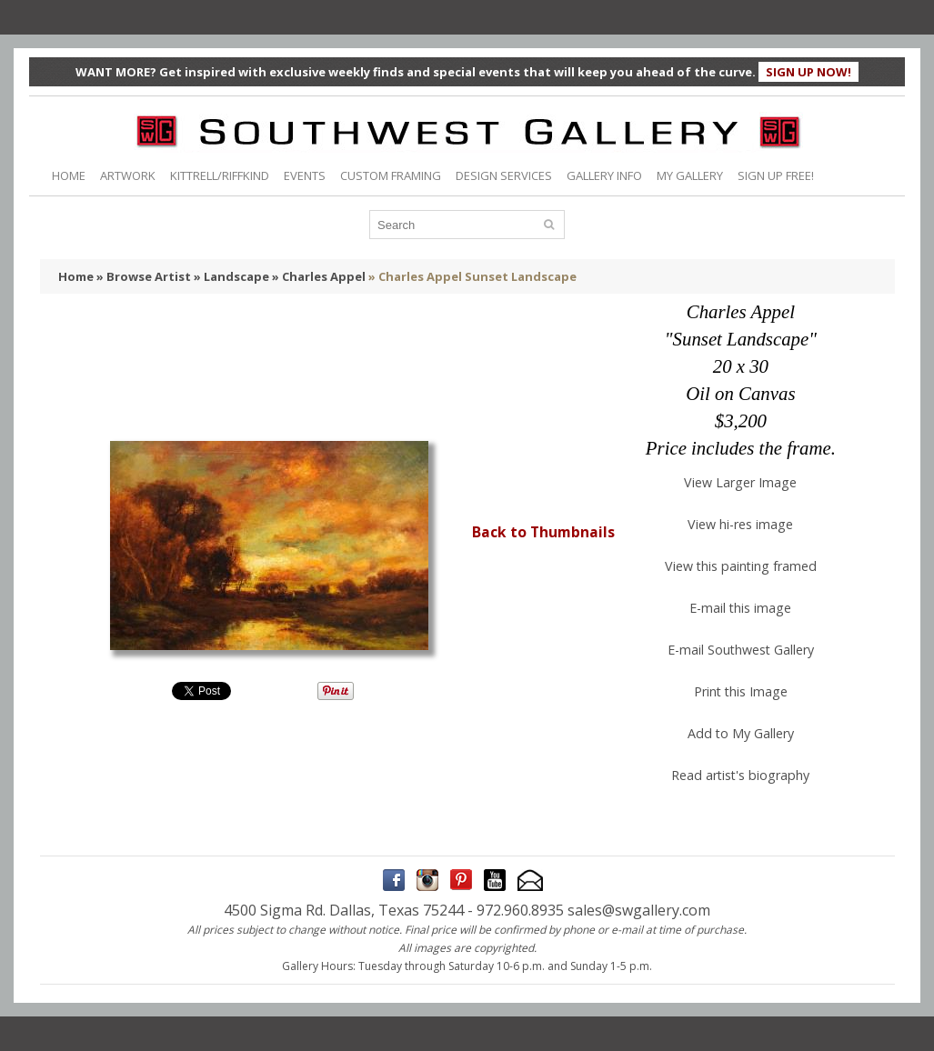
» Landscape (231, 276)
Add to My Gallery (741, 733)
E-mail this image (740, 607)
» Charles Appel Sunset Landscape (472, 276)
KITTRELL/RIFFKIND (219, 175)
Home (76, 276)
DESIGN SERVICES (504, 175)
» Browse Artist (143, 276)
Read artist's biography (740, 775)
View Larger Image (740, 482)
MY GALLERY (690, 175)
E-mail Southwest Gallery (741, 649)
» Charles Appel (319, 276)
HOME (68, 175)
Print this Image (741, 691)
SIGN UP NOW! (808, 72)
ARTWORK (128, 175)
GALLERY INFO (604, 175)
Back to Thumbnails (543, 532)
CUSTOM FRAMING (390, 175)
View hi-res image (740, 524)
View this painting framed (741, 566)
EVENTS (305, 175)
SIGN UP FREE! (776, 175)
